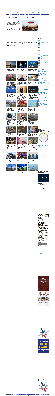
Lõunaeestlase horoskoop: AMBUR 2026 (42, 93)
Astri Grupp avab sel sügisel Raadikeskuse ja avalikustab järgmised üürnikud (45, 63)
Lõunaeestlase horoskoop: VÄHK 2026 (43, 78)
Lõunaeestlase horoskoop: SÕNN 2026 (43, 71)
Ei (39, 187)
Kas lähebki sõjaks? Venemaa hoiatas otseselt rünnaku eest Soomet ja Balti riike (45, 48)
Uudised (8, 14)
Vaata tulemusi (43, 189)
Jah (39, 186)
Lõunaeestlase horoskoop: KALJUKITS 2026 (43, 97)
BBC (7, 26)
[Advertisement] (27, 5)
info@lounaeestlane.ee (35, 12)
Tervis (29, 14)
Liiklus (15, 14)
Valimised (40, 14)
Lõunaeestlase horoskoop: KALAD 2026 (42, 104)
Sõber (35, 14)
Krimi (20, 14)
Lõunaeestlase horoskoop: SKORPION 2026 (43, 89)
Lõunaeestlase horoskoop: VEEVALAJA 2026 (43, 100)
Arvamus (25, 14)
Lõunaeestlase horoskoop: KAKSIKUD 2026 (43, 74)
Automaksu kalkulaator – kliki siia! (42, 143)
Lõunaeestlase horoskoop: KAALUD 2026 (42, 86)
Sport (23, 14)
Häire (18, 14)
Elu (37, 14)
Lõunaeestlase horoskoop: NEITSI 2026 (43, 83)
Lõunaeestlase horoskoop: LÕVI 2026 (43, 80)
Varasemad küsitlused (42, 253)
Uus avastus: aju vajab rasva (44, 42)
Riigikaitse (32, 14)
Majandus (11, 14)
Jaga (7, 47)
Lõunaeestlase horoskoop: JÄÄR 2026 (43, 69)
